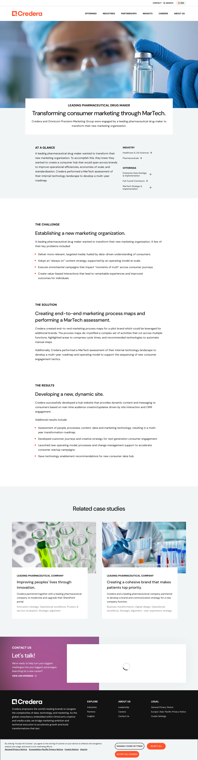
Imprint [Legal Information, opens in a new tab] (83, 750)
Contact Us (123, 716)
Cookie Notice (72, 750)
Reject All (156, 747)
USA (181, 3)
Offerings (91, 13)
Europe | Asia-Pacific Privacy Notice (168, 711)
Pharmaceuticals (132, 158)
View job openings (24, 675)
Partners (91, 711)
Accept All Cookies (127, 755)
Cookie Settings (158, 716)
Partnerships (129, 13)
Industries (109, 13)
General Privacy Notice (162, 707)
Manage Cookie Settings (130, 747)
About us (179, 13)
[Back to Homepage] (27, 14)
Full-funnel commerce (135, 180)
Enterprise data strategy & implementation (137, 174)
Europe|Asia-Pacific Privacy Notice (46, 750)
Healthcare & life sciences (137, 152)
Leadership (123, 707)
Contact (157, 3)
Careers (163, 13)
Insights (148, 13)
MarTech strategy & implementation (137, 187)
